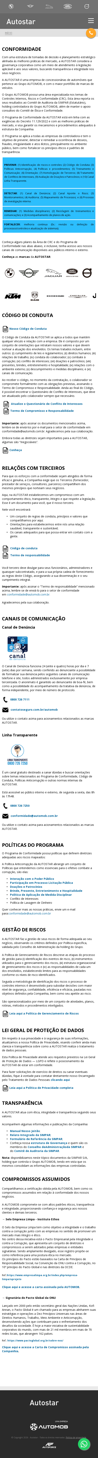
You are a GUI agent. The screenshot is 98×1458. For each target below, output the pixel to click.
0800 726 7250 (19, 805)
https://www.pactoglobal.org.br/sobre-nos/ (35, 1340)
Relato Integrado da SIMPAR (30, 1135)
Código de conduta (23, 548)
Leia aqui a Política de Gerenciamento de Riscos (44, 1013)
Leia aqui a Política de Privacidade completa (41, 1088)
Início (8, 33)
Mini (30, 6)
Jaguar (49, 6)
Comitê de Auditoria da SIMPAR (36, 1151)
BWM (11, 6)
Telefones (91, 33)
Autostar (26, 21)
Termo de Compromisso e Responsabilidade (42, 411)
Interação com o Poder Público (32, 879)
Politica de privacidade (76, 1437)
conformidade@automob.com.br (34, 816)
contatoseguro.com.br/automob (34, 709)
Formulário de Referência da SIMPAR (36, 1139)
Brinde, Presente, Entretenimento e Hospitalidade (46, 891)
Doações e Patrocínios (26, 887)
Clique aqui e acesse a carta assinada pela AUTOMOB (40, 1287)
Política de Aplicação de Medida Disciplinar (41, 895)
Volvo (87, 6)
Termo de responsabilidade (30, 555)
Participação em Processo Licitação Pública (41, 883)
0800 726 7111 (19, 699)
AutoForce (49, 1445)
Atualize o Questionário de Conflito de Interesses (47, 404)
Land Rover (68, 6)
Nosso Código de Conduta (28, 329)
